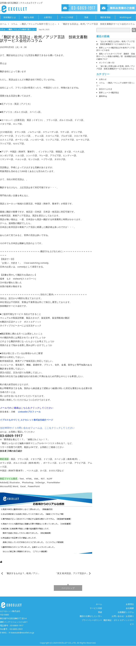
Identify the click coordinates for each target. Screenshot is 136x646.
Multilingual (125, 17)
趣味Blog (103, 96)
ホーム (99, 604)
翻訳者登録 (105, 17)
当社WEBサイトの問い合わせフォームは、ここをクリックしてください (37, 427)
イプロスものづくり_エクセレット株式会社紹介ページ (26, 419)
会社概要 (130, 608)
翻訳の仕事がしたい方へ (91, 616)
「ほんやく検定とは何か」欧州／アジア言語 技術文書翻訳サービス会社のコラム (115, 42)
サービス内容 (67, 17)
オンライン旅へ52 (106, 62)
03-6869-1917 (16, 625)
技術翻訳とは (10, 17)
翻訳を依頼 (29, 17)
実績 (86, 17)
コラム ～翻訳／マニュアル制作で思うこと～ (18, 29)
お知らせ (103, 79)
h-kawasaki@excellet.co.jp (21, 632)
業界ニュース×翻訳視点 (109, 92)
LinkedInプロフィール (29, 411)
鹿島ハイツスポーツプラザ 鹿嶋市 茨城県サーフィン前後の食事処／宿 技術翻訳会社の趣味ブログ (116, 56)
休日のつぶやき (105, 89)
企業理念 (48, 17)
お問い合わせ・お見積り (123, 616)
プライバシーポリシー (92, 620)
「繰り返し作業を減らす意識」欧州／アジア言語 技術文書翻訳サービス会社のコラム (115, 67)
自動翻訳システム (126, 612)
